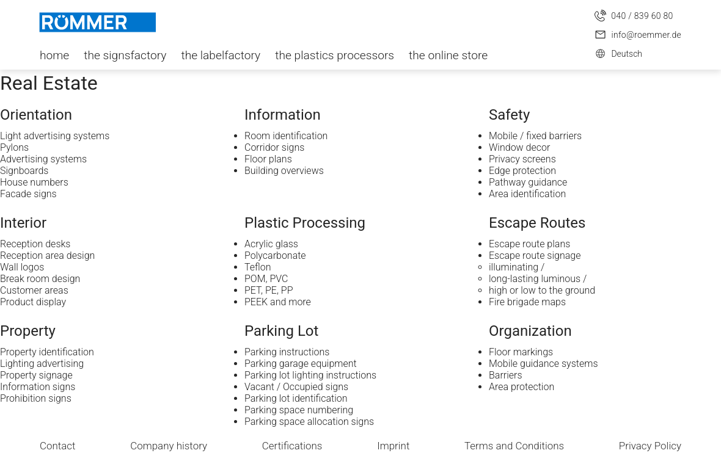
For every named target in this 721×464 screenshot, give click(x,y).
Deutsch (618, 53)
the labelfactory (220, 55)
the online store (448, 55)
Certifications (292, 446)
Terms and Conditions (514, 446)
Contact (58, 446)
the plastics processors (334, 55)
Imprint (393, 446)
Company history (168, 446)
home (54, 55)
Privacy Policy (650, 446)
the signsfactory (125, 55)
